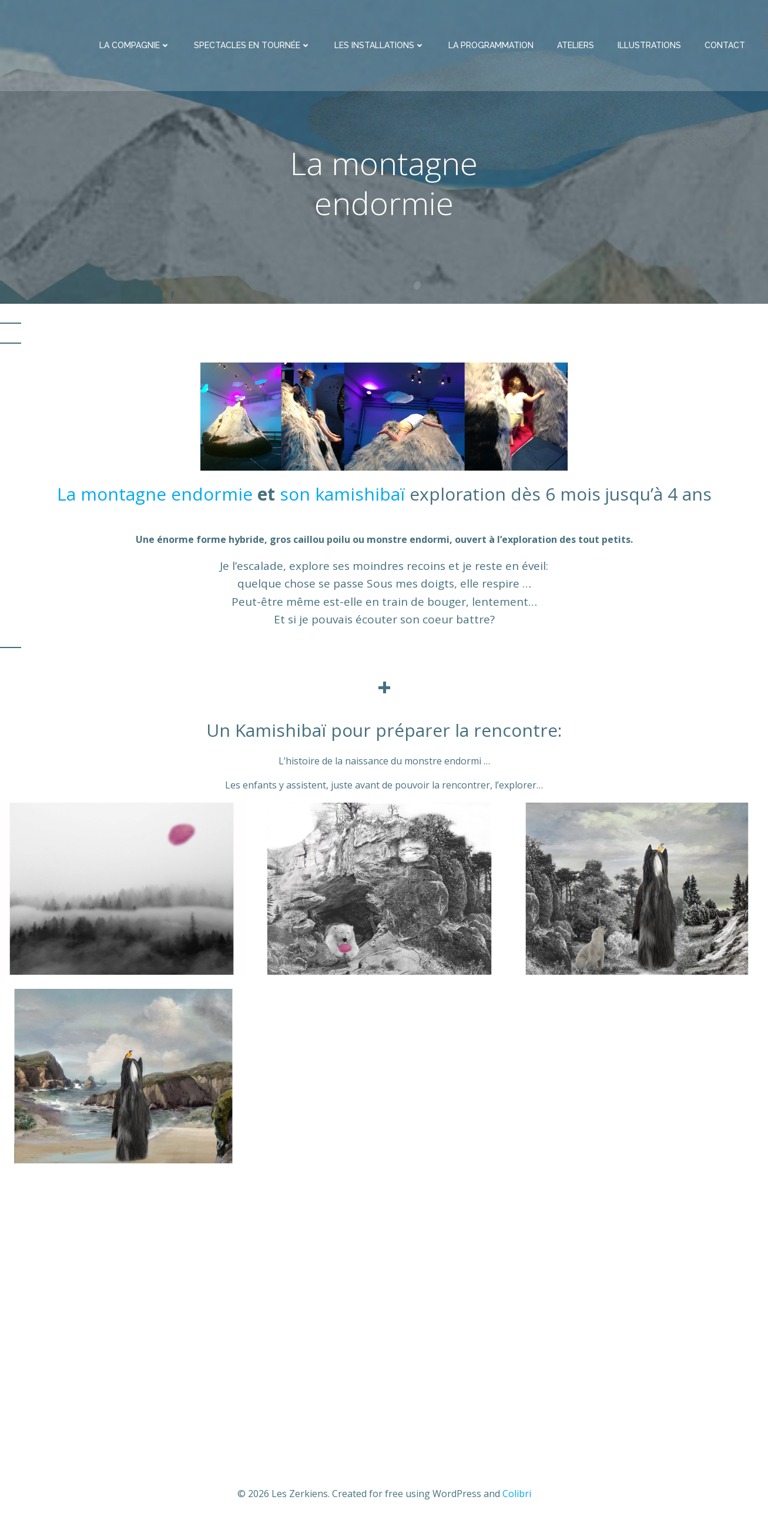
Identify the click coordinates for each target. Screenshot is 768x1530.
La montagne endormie (155, 496)
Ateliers (576, 48)
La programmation (492, 48)
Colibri (516, 1495)
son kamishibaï (345, 496)
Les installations (381, 48)
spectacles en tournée (253, 48)
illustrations (650, 48)
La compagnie (136, 48)
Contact (726, 48)
